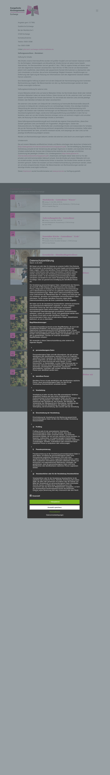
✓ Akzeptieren (54, 502)
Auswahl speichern (55, 507)
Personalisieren (55, 512)
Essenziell (35, 495)
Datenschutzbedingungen (54, 515)
